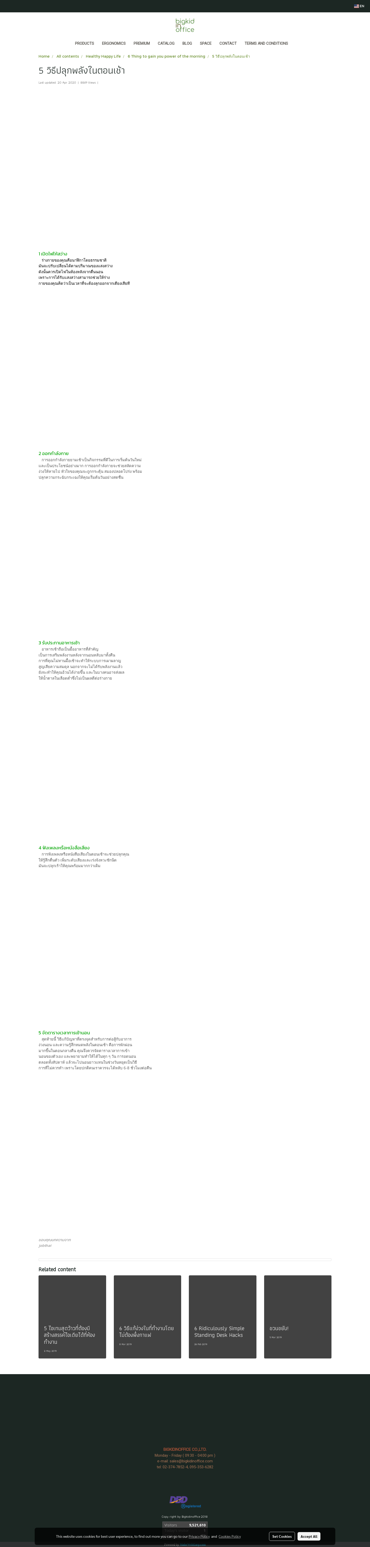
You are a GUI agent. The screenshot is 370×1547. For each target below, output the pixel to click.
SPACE (205, 43)
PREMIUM (142, 43)
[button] (297, 44)
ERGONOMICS (114, 43)
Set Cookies (282, 1536)
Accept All (309, 1536)
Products (84, 43)
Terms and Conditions (266, 43)
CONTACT (228, 43)
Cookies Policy (230, 1536)
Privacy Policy (199, 1536)
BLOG (187, 43)
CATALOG (166, 43)
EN (359, 6)
